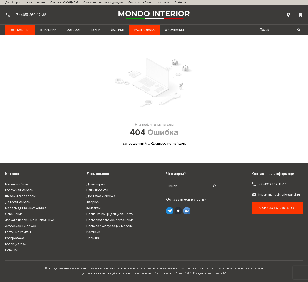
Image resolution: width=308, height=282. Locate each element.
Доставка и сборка (140, 2)
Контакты (163, 2)
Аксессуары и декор (20, 226)
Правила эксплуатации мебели (109, 226)
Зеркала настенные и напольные (29, 220)
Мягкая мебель (16, 184)
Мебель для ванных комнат (25, 208)
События (180, 2)
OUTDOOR (74, 29)
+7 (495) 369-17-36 (272, 184)
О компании (174, 29)
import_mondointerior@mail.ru (279, 194)
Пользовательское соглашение (110, 220)
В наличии (48, 29)
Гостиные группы (18, 232)
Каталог (20, 30)
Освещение (14, 214)
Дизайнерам (13, 2)
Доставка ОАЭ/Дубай (64, 2)
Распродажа (144, 29)
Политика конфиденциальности (109, 214)
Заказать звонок (277, 208)
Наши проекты (36, 2)
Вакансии (93, 232)
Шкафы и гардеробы (20, 196)
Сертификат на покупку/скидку (103, 2)
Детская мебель (17, 202)
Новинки (11, 250)
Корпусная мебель (19, 190)
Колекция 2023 (16, 244)
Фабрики (117, 29)
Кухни (95, 29)
